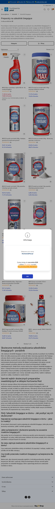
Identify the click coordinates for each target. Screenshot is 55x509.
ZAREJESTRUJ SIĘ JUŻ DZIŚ (27, 263)
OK (27, 271)
